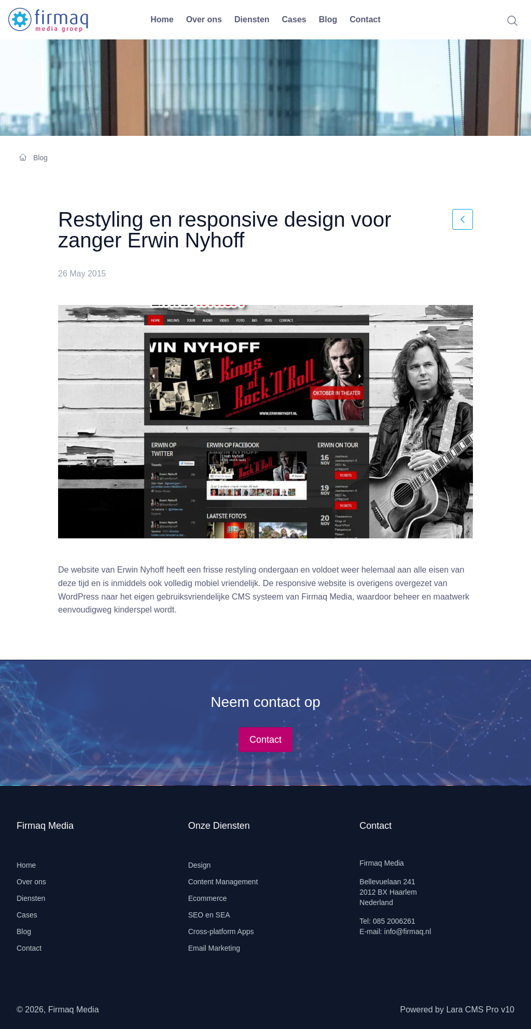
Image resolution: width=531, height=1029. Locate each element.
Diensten (252, 19)
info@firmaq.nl (407, 931)
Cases (294, 19)
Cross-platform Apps (221, 931)
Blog (328, 19)
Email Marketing (214, 948)
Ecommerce (207, 898)
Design (199, 865)
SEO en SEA (209, 915)
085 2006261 (394, 921)
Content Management (223, 882)
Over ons (204, 19)
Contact (365, 19)
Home (161, 19)
